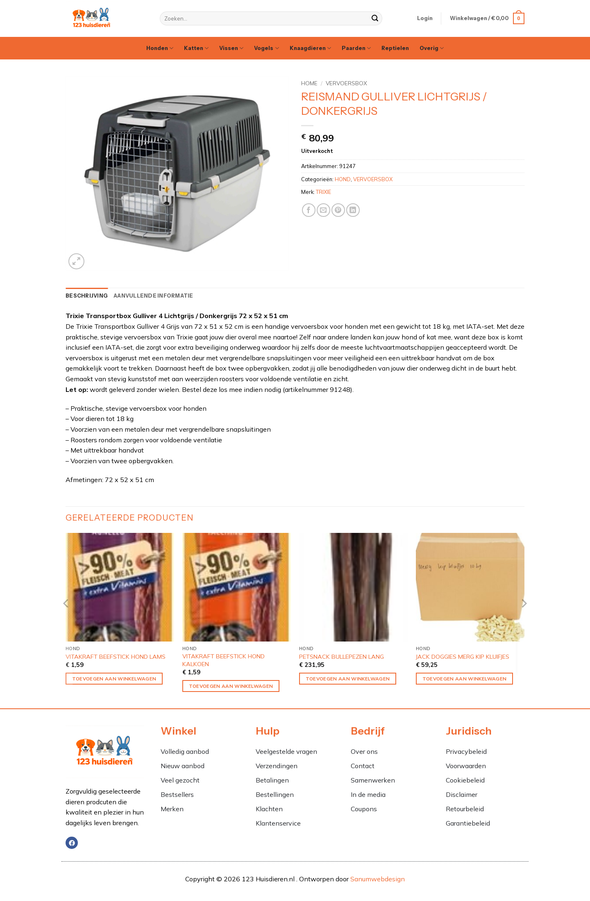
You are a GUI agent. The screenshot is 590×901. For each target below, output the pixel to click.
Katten (196, 48)
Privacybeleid (466, 751)
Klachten (270, 809)
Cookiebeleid (465, 780)
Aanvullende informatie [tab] (153, 296)
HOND (343, 179)
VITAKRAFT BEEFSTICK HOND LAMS (116, 656)
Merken (172, 809)
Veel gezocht (180, 780)
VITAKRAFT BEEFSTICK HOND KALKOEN (223, 660)
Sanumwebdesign (377, 879)
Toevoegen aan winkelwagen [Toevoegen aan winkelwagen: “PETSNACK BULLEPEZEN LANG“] (348, 679)
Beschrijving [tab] (87, 296)
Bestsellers (177, 794)
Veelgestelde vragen (286, 751)
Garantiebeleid (468, 823)
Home (309, 83)
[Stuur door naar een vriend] (323, 210)
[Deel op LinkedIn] (353, 210)
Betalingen (272, 780)
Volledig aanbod (185, 751)
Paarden (356, 48)
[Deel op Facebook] (308, 210)
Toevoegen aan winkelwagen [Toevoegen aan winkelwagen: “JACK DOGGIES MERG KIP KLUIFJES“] (464, 679)
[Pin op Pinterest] (338, 210)
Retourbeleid (465, 809)
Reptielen (395, 48)
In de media (368, 794)
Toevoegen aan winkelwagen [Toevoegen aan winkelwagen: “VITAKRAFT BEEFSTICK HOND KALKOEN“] (231, 686)
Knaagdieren (310, 48)
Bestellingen (275, 794)
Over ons (364, 751)
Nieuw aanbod (182, 766)
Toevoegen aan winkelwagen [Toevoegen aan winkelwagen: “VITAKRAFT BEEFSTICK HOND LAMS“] (114, 679)
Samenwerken (373, 780)
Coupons (364, 809)
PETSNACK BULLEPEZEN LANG (341, 656)
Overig (432, 48)
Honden (159, 48)
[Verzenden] (375, 18)
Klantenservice (278, 823)
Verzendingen (276, 766)
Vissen (231, 48)
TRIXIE (323, 192)
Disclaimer (461, 794)
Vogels (266, 48)
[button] (425, 18)
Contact (362, 766)
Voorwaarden (466, 766)
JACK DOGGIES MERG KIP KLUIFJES (462, 656)
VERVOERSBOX (346, 83)
